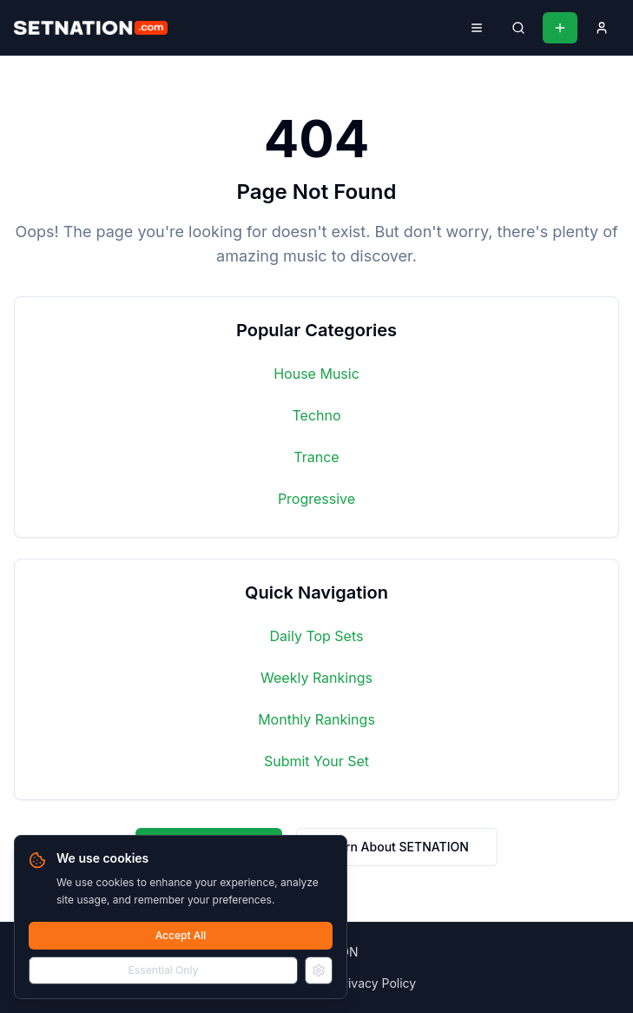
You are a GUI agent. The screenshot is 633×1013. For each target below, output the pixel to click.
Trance (316, 457)
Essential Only (164, 970)
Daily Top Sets (317, 636)
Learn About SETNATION (397, 846)
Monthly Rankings (316, 719)
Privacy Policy (376, 983)
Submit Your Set (316, 761)
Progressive (316, 498)
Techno (316, 415)
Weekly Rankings (316, 677)
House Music (316, 373)
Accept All (181, 935)
